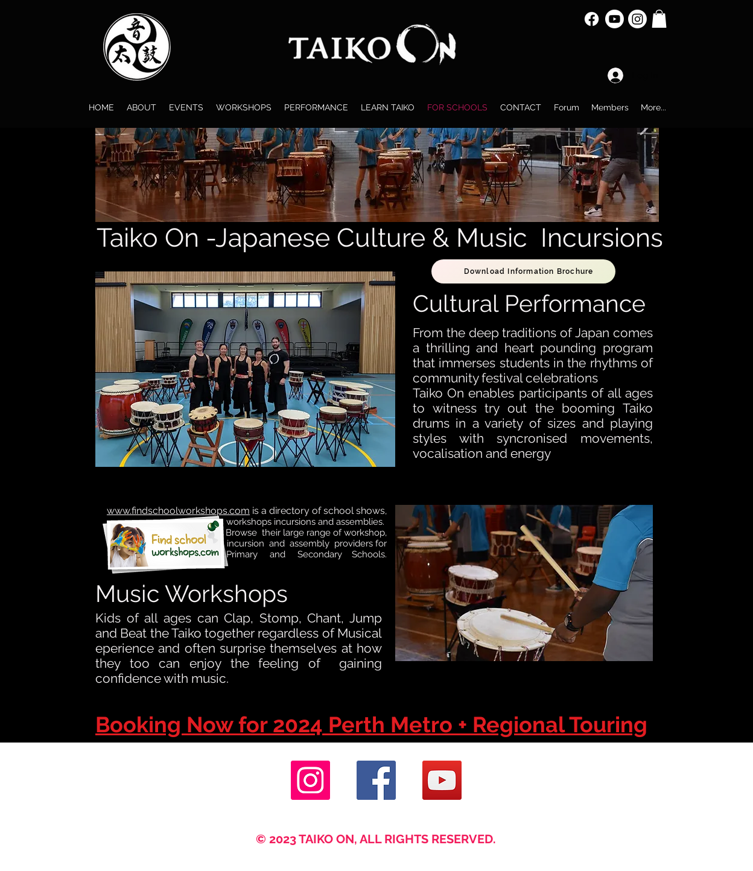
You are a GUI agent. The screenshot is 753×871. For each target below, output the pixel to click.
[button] (659, 19)
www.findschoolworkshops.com (178, 510)
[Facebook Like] (559, 19)
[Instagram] (637, 19)
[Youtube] (614, 19)
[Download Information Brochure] (523, 271)
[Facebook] (591, 19)
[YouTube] (442, 780)
